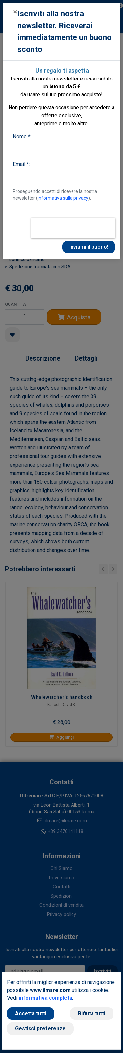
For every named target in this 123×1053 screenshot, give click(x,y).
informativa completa (45, 998)
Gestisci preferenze (40, 1028)
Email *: (21, 164)
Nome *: (22, 136)
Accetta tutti (30, 1013)
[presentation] (73, 228)
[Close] (15, 12)
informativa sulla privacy (63, 198)
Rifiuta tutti (91, 1013)
